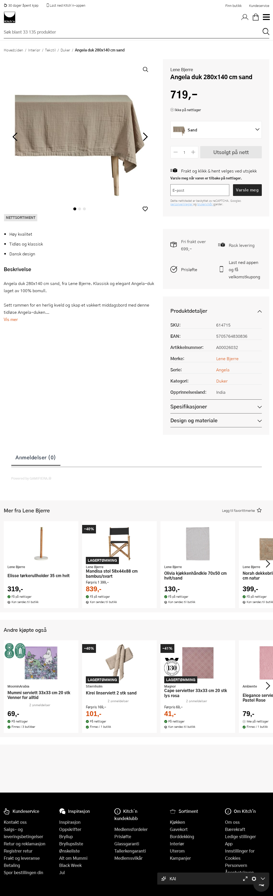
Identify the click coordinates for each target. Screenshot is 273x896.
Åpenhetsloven (239, 872)
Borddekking (182, 836)
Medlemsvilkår (128, 858)
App (228, 844)
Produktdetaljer (188, 311)
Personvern (236, 865)
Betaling (12, 865)
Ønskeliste (69, 851)
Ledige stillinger (240, 836)
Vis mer (11, 319)
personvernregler (181, 204)
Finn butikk (233, 5)
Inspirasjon (70, 822)
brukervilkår (205, 204)
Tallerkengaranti (130, 851)
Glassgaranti (126, 844)
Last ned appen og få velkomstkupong (244, 269)
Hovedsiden (13, 50)
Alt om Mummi (73, 858)
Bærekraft (235, 829)
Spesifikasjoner (188, 406)
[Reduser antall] (175, 152)
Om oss (232, 822)
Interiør (34, 50)
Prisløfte (189, 269)
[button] (145, 208)
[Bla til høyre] (144, 137)
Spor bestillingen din (23, 872)
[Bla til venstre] (15, 137)
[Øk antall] (193, 152)
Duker (65, 50)
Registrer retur (18, 851)
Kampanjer (180, 858)
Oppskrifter (70, 829)
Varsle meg (247, 190)
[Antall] (184, 152)
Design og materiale (194, 420)
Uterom (177, 851)
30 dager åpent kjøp (21, 5)
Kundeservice (259, 5)
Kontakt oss (15, 822)
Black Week (70, 865)
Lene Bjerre (181, 69)
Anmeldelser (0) (35, 457)
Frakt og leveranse (22, 858)
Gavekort (179, 829)
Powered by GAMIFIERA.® (31, 478)
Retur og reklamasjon (24, 844)
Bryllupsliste (71, 844)
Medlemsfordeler (131, 829)
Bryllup (66, 836)
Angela (223, 370)
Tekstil (50, 50)
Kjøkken (177, 822)
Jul (62, 872)
